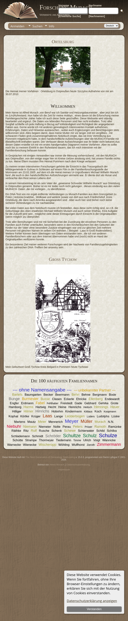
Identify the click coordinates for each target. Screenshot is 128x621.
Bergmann (100, 394)
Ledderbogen (75, 416)
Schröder (53, 436)
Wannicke (109, 440)
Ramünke (114, 426)
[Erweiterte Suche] (69, 16)
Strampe (31, 440)
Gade (78, 403)
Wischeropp (47, 444)
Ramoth (100, 426)
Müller (87, 421)
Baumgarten (33, 394)
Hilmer (28, 411)
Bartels (17, 394)
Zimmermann (109, 444)
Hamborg (15, 407)
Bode (112, 394)
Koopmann (110, 411)
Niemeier (45, 426)
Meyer (71, 421)
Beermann (62, 394)
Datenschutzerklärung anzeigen (92, 600)
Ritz (26, 430)
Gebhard (90, 403)
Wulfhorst (78, 444)
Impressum (64, 469)
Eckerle (69, 399)
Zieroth (91, 444)
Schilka (112, 430)
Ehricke (81, 399)
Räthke (16, 430)
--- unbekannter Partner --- (95, 390)
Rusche (44, 430)
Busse (45, 399)
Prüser (88, 426)
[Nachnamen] (97, 16)
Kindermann (73, 411)
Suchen (37, 26)
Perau (67, 426)
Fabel (40, 403)
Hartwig (40, 407)
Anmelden (17, 26)
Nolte (56, 426)
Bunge (14, 399)
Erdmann (27, 403)
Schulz (90, 435)
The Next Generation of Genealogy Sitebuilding (50, 457)
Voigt (96, 440)
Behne (86, 394)
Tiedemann (63, 440)
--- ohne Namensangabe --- (42, 390)
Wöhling (63, 444)
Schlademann (20, 436)
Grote (114, 403)
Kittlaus (88, 411)
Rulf (34, 430)
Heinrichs (74, 407)
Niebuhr (14, 426)
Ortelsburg (63, 41)
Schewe (70, 430)
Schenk (57, 430)
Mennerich (55, 422)
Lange (58, 416)
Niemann (30, 426)
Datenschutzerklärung (78, 464)
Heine (62, 407)
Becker (48, 394)
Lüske (115, 416)
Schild (100, 430)
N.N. (111, 422)
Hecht (52, 407)
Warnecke (14, 444)
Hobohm (57, 411)
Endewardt (112, 399)
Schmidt (37, 436)
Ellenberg (96, 399)
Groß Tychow (63, 259)
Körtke (24, 416)
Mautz (31, 422)
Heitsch (87, 407)
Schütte (18, 440)
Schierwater (86, 430)
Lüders (91, 416)
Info (51, 26)
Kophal (13, 416)
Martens (19, 422)
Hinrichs (42, 411)
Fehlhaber (52, 403)
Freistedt (66, 403)
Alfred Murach (56, 464)
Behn (75, 394)
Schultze (72, 435)
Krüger (35, 416)
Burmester (30, 399)
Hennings (101, 407)
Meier (42, 422)
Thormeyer (46, 440)
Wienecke (30, 444)
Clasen (57, 399)
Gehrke (103, 403)
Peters (78, 426)
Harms (28, 407)
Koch (98, 411)
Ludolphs (103, 416)
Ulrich (87, 440)
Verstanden (94, 609)
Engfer (14, 403)
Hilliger (16, 411)
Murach (100, 422)
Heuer (115, 407)
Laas (47, 415)
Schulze (108, 435)
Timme (77, 440)
